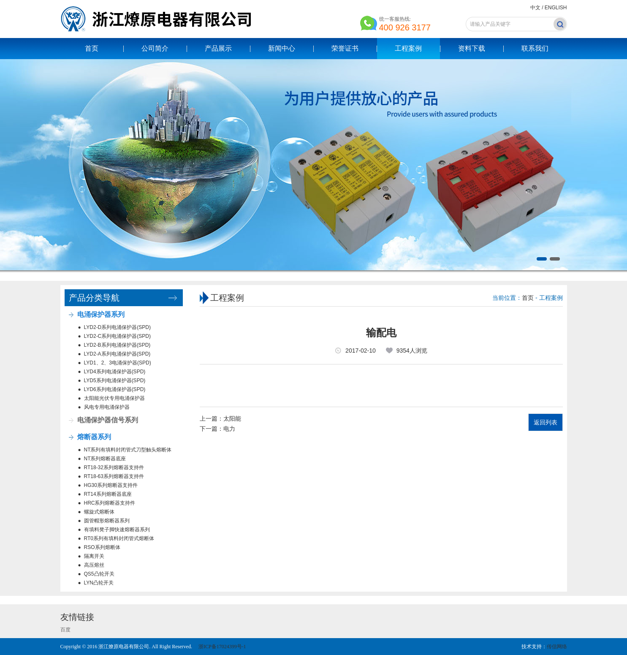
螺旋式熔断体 (99, 512)
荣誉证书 (344, 48)
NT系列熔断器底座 (105, 459)
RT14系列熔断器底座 (108, 494)
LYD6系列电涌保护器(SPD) (115, 389)
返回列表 (545, 422)
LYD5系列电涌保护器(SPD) (115, 380)
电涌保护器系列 (101, 314)
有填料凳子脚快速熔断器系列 (117, 530)
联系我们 (534, 48)
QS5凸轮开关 (99, 574)
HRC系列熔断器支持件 (110, 503)
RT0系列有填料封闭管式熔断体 (119, 538)
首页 (91, 48)
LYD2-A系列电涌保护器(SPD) (117, 354)
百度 (65, 630)
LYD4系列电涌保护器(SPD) (115, 372)
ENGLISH (556, 8)
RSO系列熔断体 (102, 547)
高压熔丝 (94, 565)
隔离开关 (94, 556)
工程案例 (408, 48)
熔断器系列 (94, 436)
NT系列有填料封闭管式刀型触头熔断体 (128, 450)
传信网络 (557, 647)
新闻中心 (281, 48)
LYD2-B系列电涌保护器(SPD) (117, 345)
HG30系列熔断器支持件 (111, 485)
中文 (535, 8)
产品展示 (218, 48)
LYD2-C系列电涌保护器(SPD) (117, 336)
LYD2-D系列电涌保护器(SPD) (117, 327)
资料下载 (471, 48)
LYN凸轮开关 (99, 583)
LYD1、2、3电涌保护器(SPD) (117, 363)
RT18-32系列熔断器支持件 (114, 467)
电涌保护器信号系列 (107, 420)
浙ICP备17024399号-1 (221, 647)
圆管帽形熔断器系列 (107, 521)
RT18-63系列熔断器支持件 (114, 476)
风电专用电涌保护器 (107, 407)
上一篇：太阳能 (220, 418)
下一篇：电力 (217, 428)
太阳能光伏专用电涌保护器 (114, 398)
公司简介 (154, 48)
